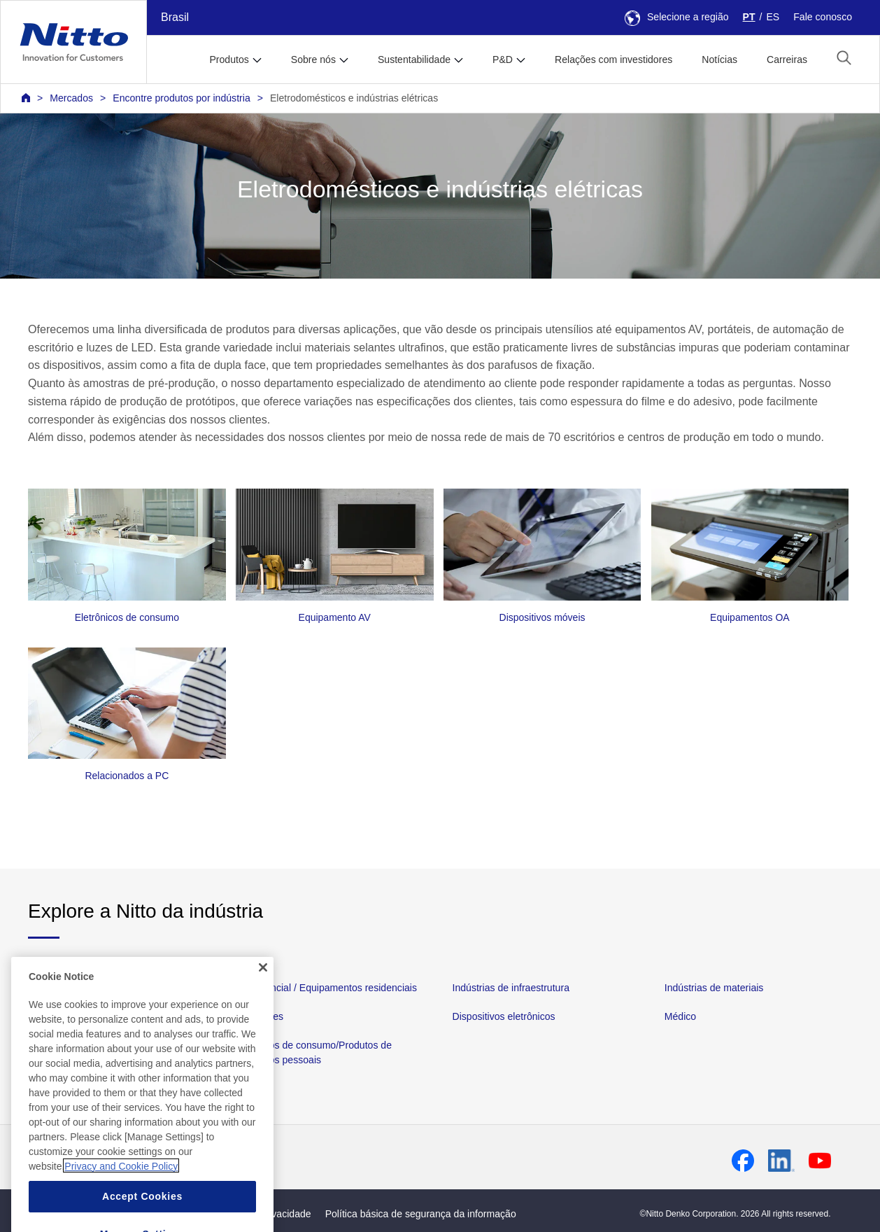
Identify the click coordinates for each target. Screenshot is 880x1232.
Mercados (71, 98)
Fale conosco (822, 16)
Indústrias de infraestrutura (511, 987)
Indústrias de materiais (714, 987)
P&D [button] (502, 59)
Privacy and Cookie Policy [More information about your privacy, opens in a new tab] (121, 1189)
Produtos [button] (228, 59)
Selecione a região (677, 16)
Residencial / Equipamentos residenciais (328, 987)
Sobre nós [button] (313, 59)
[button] (844, 57)
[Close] (263, 990)
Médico (680, 1017)
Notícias (719, 59)
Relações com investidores (613, 59)
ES (772, 16)
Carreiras (787, 59)
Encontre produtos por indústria (181, 98)
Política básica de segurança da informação (420, 1213)
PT (749, 16)
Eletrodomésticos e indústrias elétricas (354, 98)
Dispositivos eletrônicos (504, 1017)
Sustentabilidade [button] (414, 59)
